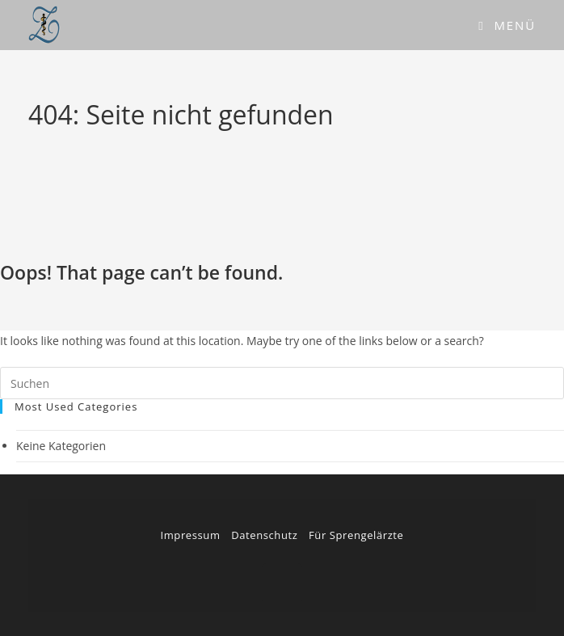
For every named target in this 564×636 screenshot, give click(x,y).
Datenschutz (264, 535)
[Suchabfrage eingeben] (282, 383)
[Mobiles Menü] (507, 25)
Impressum (190, 535)
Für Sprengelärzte (356, 535)
